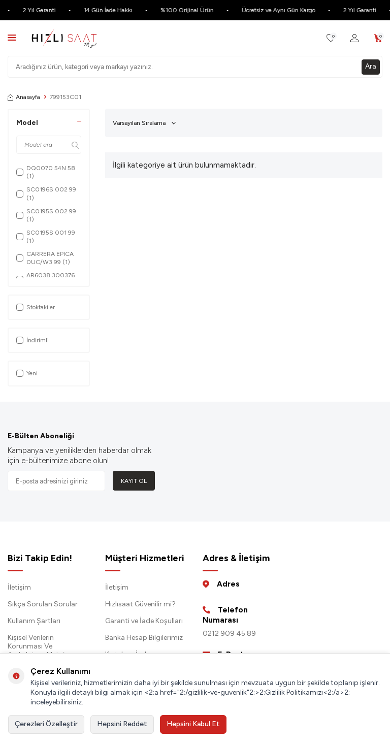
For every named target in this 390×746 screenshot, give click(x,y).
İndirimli (32, 340)
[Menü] (12, 37)
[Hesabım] (354, 38)
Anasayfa (24, 97)
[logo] (64, 38)
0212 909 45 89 (229, 633)
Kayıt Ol (134, 480)
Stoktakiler (35, 307)
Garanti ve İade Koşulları (144, 621)
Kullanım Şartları (34, 621)
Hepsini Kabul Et (193, 724)
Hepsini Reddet (122, 724)
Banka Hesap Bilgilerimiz (144, 637)
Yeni (27, 373)
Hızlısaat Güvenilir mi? (140, 604)
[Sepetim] (378, 38)
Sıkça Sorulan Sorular (43, 604)
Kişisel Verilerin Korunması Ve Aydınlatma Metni (36, 646)
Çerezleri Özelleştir (46, 724)
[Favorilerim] (331, 38)
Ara (370, 66)
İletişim (19, 587)
